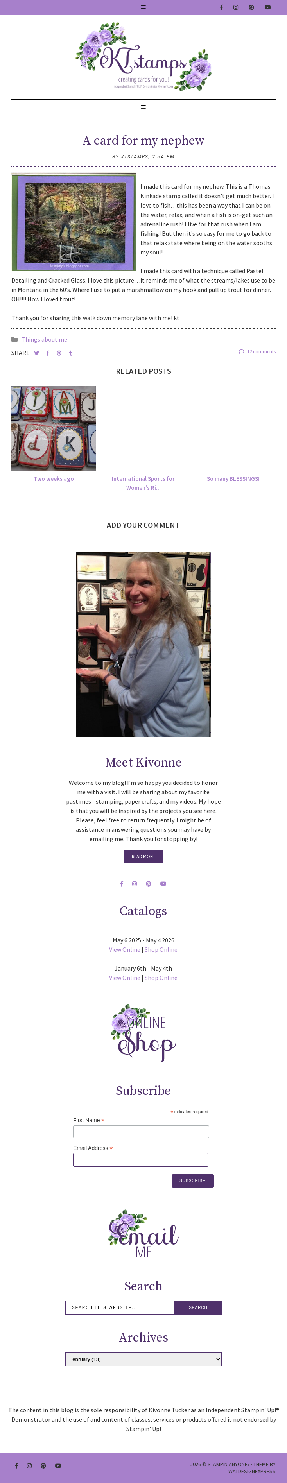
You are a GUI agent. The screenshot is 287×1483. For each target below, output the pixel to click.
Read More (143, 856)
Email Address (93, 1148)
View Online (124, 949)
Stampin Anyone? (229, 1464)
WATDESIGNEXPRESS (252, 1471)
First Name (89, 1120)
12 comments (257, 351)
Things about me (44, 339)
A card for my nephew (143, 141)
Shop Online (161, 949)
